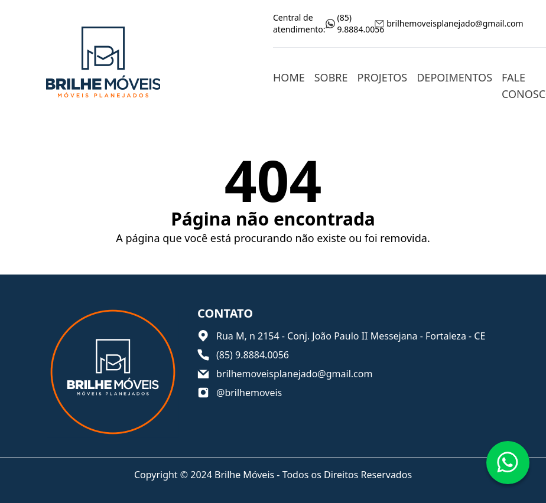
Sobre (331, 77)
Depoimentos (454, 77)
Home (289, 77)
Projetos (383, 77)
